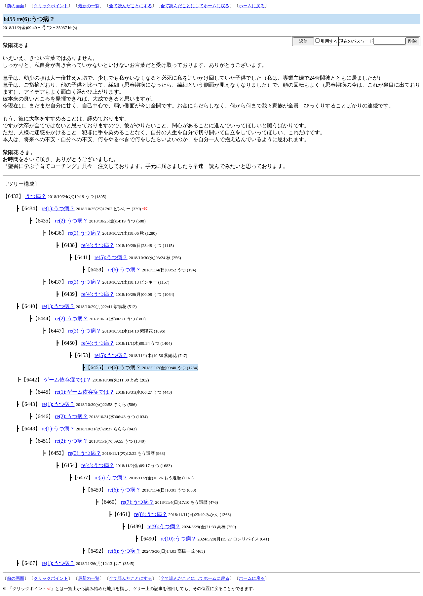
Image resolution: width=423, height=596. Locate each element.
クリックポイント (51, 5)
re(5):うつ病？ (111, 257)
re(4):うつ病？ (97, 245)
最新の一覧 (88, 5)
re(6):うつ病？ (124, 269)
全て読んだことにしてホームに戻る (195, 5)
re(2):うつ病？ (71, 220)
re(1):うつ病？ (58, 208)
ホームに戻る (252, 5)
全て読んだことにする (130, 5)
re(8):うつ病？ (150, 514)
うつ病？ (35, 196)
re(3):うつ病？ (84, 233)
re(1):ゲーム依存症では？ (84, 392)
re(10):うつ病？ (178, 538)
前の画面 (15, 5)
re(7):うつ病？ (137, 502)
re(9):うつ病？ (163, 526)
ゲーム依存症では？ (67, 379)
